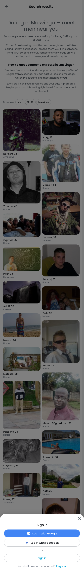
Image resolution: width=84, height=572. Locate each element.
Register (61, 566)
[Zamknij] (79, 518)
